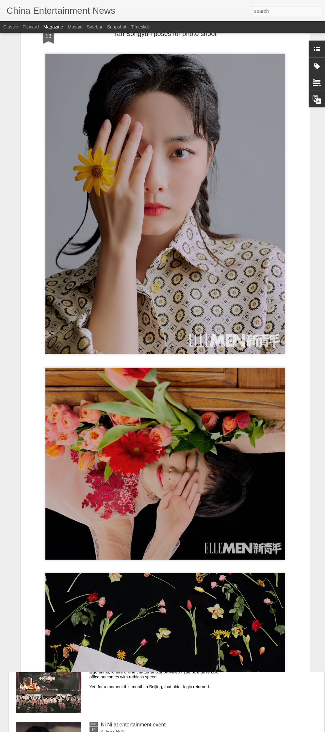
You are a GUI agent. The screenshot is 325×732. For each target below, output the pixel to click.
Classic (10, 26)
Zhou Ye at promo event (128, 576)
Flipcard (31, 26)
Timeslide (140, 26)
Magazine (53, 26)
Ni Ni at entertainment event (133, 724)
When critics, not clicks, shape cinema (145, 650)
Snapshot (116, 26)
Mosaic (75, 26)
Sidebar (95, 26)
